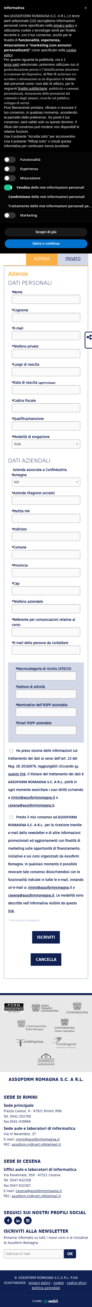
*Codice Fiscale (24, 400)
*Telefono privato (25, 346)
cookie (58, 1282)
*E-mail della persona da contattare (40, 643)
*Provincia (20, 565)
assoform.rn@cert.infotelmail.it (36, 1144)
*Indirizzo (19, 529)
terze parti (11, 64)
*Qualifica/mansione (28, 418)
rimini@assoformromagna (48, 887)
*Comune (19, 547)
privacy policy (39, 1282)
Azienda (42, 258)
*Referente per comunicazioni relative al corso (43, 622)
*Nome (17, 292)
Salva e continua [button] (45, 243)
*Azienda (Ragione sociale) (33, 493)
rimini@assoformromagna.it (33, 797)
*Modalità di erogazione (31, 436)
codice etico (76, 1282)
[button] (86, 8)
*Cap (15, 583)
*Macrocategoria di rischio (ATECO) (43, 668)
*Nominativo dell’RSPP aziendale (41, 705)
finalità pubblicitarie (32, 88)
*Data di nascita (33, 382)
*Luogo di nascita (25, 364)
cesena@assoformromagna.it (31, 805)
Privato (73, 258)
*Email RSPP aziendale (34, 723)
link (11, 911)
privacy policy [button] (63, 25)
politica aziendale (46, 1288)
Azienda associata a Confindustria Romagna (39, 472)
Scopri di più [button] (46, 232)
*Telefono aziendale (27, 601)
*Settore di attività (30, 687)
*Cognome (20, 310)
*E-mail (17, 328)
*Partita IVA (21, 511)
